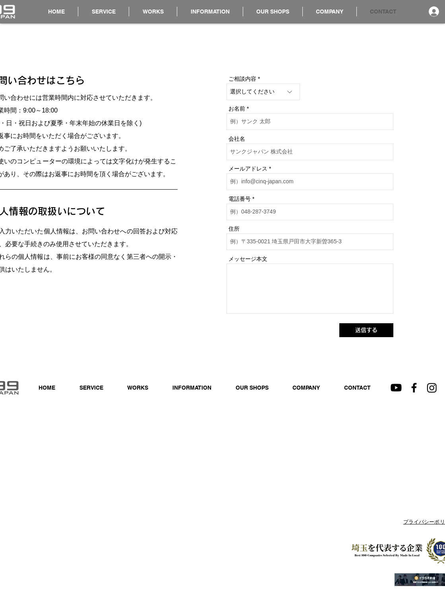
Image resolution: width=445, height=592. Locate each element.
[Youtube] (396, 387)
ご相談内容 (242, 79)
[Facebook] (414, 387)
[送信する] (366, 330)
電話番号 (239, 199)
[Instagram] (432, 387)
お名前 (236, 108)
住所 (234, 228)
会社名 (236, 139)
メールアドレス (247, 168)
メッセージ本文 (247, 259)
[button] (210, 11)
